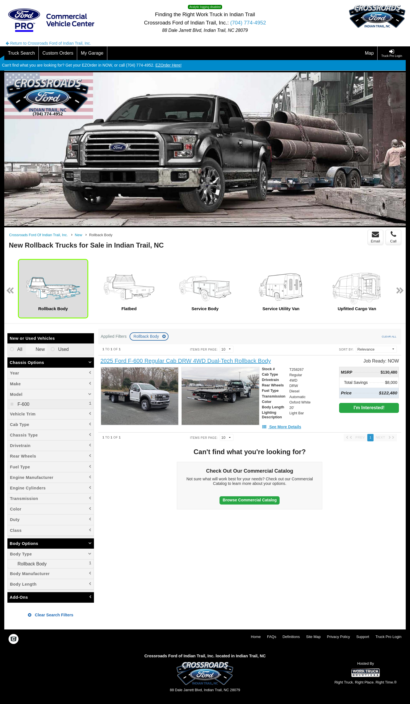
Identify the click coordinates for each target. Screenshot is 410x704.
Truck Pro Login (388, 637)
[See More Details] (281, 427)
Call (393, 237)
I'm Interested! (369, 407)
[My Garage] (92, 53)
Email (375, 237)
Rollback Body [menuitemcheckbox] (31, 563)
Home (256, 637)
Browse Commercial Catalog (250, 500)
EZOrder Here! (168, 65)
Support (362, 637)
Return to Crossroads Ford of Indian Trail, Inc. (48, 43)
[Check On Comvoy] (14, 639)
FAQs (271, 637)
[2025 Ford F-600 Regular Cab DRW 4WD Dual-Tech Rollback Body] (186, 361)
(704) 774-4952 (248, 23)
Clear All (389, 336)
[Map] (369, 53)
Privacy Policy (338, 637)
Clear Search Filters (50, 615)
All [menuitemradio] (19, 349)
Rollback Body (147, 336)
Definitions (291, 637)
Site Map (313, 637)
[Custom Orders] (58, 53)
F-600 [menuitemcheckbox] (22, 404)
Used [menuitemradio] (63, 349)
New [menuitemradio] (39, 349)
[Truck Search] (21, 53)
